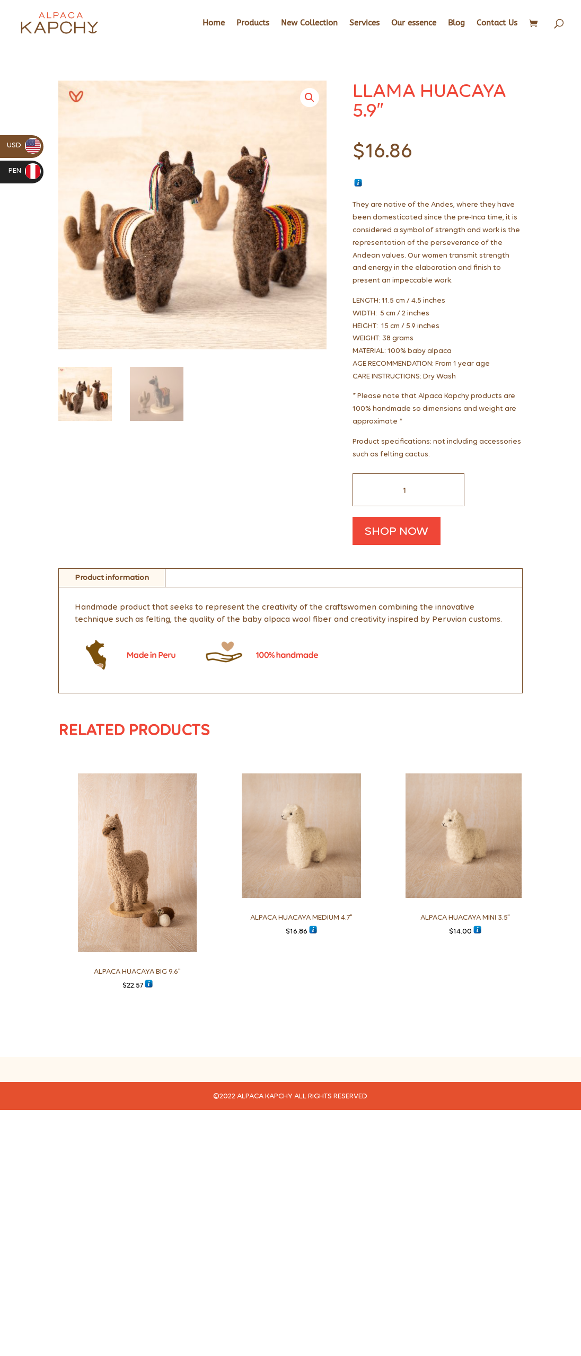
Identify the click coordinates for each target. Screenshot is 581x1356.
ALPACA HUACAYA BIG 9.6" (137, 971)
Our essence (413, 23)
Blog (456, 23)
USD (24, 144)
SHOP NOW (396, 530)
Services (364, 23)
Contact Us (497, 23)
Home (214, 23)
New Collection (309, 23)
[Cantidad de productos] (408, 490)
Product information (112, 577)
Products (252, 23)
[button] (309, 97)
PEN (24, 170)
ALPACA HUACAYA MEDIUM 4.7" (301, 917)
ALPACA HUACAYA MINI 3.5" (465, 917)
